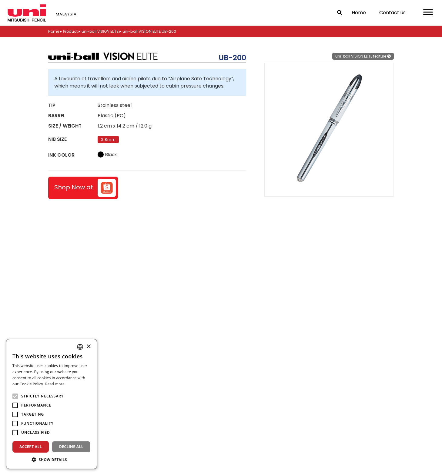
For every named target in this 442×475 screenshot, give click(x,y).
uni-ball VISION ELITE (103, 31)
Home (359, 12)
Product (72, 31)
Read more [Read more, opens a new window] (55, 384)
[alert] (51, 404)
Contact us (392, 12)
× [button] (88, 346)
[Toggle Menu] (428, 12)
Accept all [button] (30, 446)
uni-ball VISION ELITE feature (361, 56)
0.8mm (108, 139)
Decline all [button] (71, 446)
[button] (51, 460)
